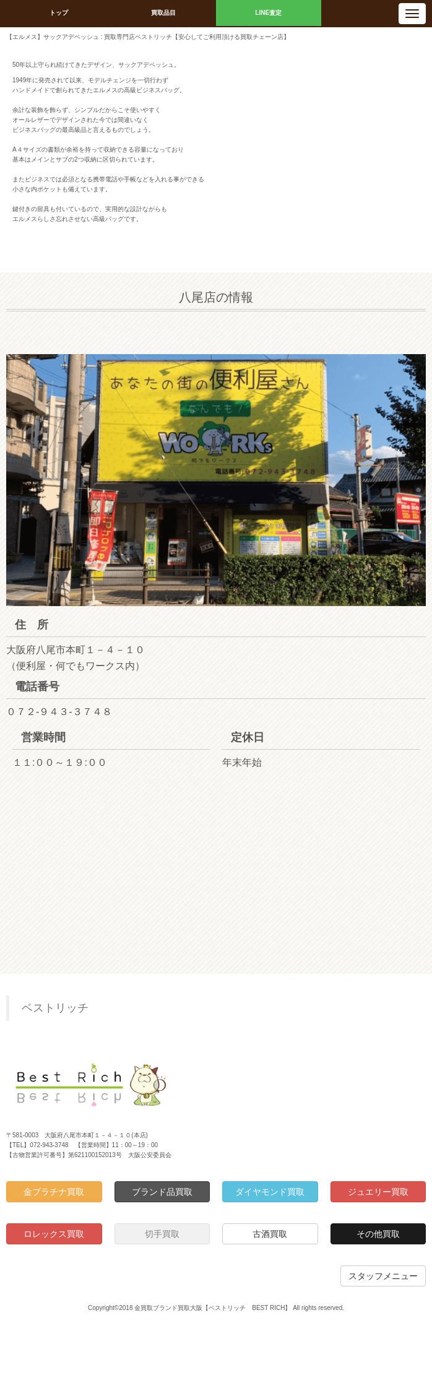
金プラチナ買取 (54, 1192)
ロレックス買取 (54, 1234)
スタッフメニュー (383, 1276)
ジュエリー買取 (378, 1192)
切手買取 (162, 1234)
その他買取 (378, 1234)
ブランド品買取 (162, 1192)
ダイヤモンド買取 (270, 1192)
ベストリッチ (55, 1008)
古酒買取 (270, 1234)
